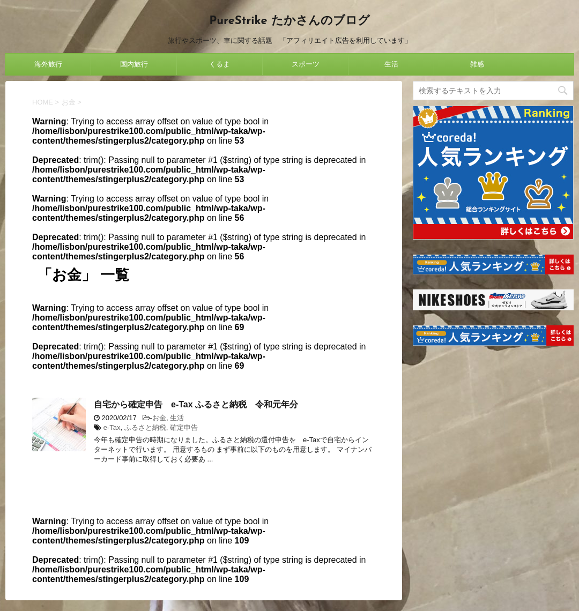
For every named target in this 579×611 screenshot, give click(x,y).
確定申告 (184, 427)
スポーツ (306, 64)
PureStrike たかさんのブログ (289, 21)
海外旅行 (48, 64)
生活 (391, 64)
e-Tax (112, 427)
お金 (159, 418)
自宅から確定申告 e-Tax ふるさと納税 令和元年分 (196, 404)
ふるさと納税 (145, 427)
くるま (219, 64)
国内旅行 (134, 64)
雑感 (477, 64)
